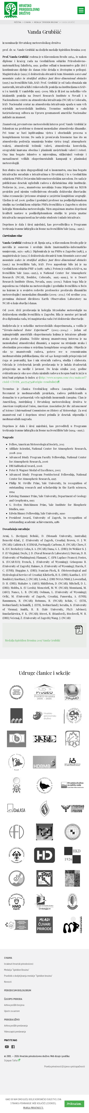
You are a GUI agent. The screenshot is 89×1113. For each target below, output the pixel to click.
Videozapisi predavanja (15, 1031)
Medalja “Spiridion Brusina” (46, 22)
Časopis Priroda (13, 999)
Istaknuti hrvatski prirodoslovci (18, 963)
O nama (27, 22)
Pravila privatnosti (53, 1066)
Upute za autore (12, 1011)
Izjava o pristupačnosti (74, 1066)
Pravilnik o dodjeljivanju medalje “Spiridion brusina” (28, 975)
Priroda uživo (12, 1019)
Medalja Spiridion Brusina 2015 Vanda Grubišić (32, 640)
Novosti (8, 981)
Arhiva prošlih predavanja (16, 1025)
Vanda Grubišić (68, 22)
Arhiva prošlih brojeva (14, 1005)
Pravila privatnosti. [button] (33, 1107)
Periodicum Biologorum (17, 990)
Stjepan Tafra (10, 1060)
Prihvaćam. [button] (74, 1104)
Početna (17, 22)
